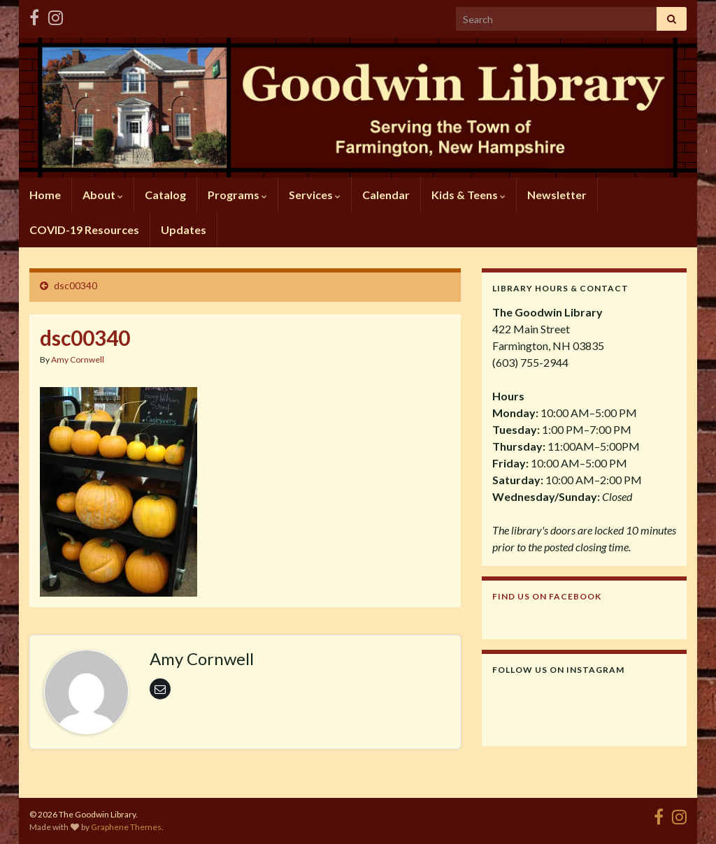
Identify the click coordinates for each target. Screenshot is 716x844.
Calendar (386, 194)
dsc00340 (75, 285)
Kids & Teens (468, 194)
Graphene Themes (126, 827)
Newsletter (557, 194)
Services (315, 194)
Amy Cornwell (77, 359)
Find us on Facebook (546, 596)
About (103, 194)
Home (45, 194)
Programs (237, 194)
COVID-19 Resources (84, 229)
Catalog (165, 194)
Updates (183, 229)
